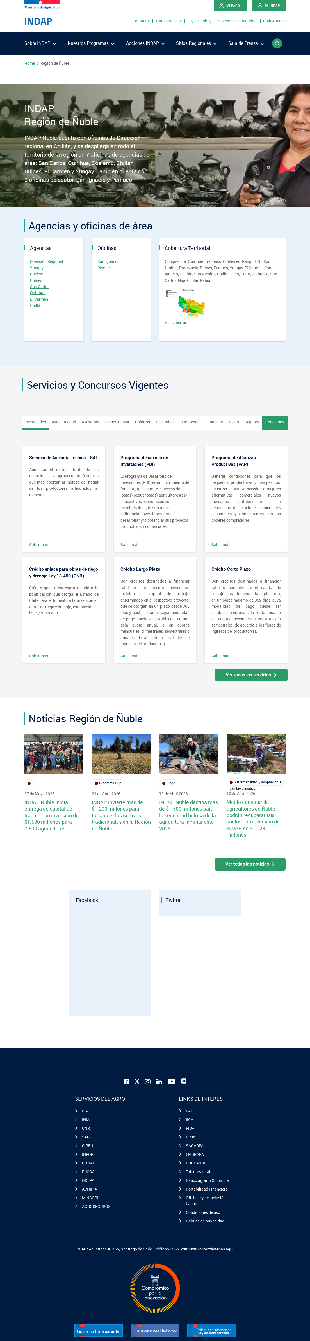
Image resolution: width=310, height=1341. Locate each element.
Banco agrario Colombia (207, 1180)
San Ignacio (107, 261)
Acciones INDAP (145, 43)
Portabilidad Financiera (207, 1189)
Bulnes (36, 280)
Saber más (38, 544)
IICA (189, 1119)
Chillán (36, 305)
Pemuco (104, 267)
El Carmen (39, 299)
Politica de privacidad (205, 1221)
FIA (85, 1110)
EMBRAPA (195, 1154)
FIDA (190, 1128)
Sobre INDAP (40, 43)
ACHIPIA (89, 1189)
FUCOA (88, 1171)
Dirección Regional (46, 261)
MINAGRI (90, 1197)
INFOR (88, 1154)
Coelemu (37, 274)
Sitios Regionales (196, 43)
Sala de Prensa (246, 43)
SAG (86, 1137)
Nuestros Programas (91, 43)
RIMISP (192, 1137)
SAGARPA (195, 1145)
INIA (86, 1119)
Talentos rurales (200, 1171)
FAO (189, 1110)
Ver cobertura (186, 307)
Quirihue (37, 292)
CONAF (88, 1163)
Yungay (37, 267)
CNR (86, 1128)
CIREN (87, 1145)
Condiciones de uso (203, 1212)
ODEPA (88, 1180)
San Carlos (39, 286)
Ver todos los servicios (251, 675)
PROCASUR (196, 1163)
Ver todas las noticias (250, 864)
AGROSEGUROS (96, 1206)
